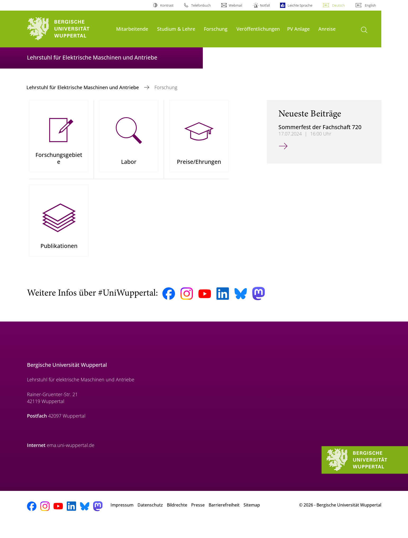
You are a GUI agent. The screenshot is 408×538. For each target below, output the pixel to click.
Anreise (327, 28)
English (370, 5)
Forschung (215, 28)
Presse (198, 519)
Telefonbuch (201, 5)
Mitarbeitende (132, 28)
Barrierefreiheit (224, 519)
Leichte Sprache (300, 5)
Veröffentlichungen (258, 28)
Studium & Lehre (176, 28)
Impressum (122, 519)
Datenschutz (150, 519)
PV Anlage (298, 28)
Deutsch (338, 5)
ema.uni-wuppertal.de (70, 459)
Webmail (235, 5)
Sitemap (252, 519)
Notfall (265, 5)
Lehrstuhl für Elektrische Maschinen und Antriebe (83, 87)
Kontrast (166, 5)
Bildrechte (177, 519)
